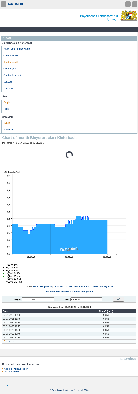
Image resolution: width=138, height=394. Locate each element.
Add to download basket (16, 369)
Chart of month (10, 62)
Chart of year (9, 68)
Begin (17, 299)
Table (6, 109)
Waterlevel (8, 129)
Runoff (6, 123)
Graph (6, 102)
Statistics (7, 82)
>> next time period (82, 291)
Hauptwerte (46, 286)
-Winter (68, 286)
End (67, 299)
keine (35, 286)
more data (11, 341)
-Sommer (58, 286)
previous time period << (58, 291)
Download (8, 88)
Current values (10, 55)
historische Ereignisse (102, 286)
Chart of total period (13, 75)
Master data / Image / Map (16, 49)
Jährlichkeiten (81, 286)
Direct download (12, 371)
